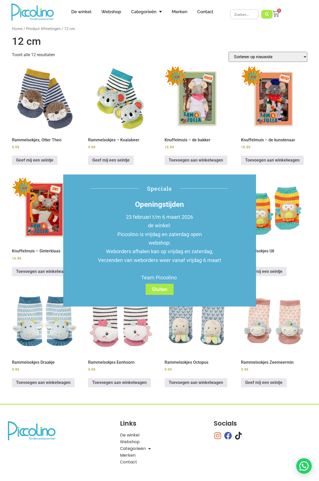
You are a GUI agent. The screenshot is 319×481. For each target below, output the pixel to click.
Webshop (111, 11)
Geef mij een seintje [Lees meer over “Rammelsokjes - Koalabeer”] (111, 160)
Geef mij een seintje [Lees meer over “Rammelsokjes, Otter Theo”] (34, 160)
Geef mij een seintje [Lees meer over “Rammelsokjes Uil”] (263, 271)
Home (17, 28)
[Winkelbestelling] (268, 57)
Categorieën (146, 11)
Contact (205, 11)
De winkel (81, 11)
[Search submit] (267, 14)
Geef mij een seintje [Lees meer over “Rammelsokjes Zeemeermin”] (263, 382)
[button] (304, 466)
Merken (179, 11)
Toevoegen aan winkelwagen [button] (196, 160)
